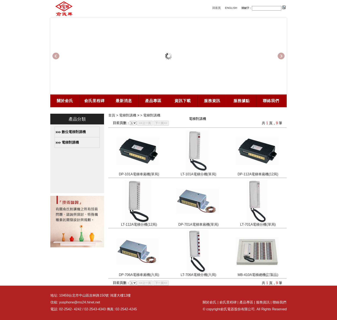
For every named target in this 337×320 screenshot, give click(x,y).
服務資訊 (212, 101)
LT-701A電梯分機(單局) (258, 224)
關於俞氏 (65, 101)
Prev (55, 56)
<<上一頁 (145, 123)
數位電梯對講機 (74, 132)
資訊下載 (183, 101)
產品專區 (153, 101)
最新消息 (124, 101)
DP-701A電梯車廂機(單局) (198, 224)
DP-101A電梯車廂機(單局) (139, 174)
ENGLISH (231, 7)
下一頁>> (161, 123)
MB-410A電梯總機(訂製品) (257, 275)
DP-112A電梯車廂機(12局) (257, 174)
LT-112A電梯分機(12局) (139, 224)
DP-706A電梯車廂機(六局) (139, 275)
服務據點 (241, 101)
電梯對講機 (70, 142)
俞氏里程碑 (94, 101)
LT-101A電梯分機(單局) (198, 174)
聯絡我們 (271, 101)
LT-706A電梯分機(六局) (198, 275)
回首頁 (216, 7)
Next (281, 56)
